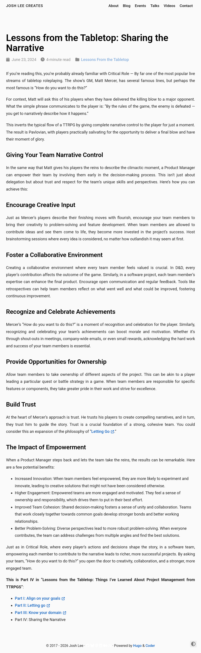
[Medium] (105, 646)
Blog (126, 6)
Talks (154, 6)
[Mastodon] (96, 646)
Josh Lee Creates (24, 6)
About (114, 6)
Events (140, 6)
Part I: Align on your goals (37, 598)
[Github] (87, 646)
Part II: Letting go (30, 605)
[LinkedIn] (100, 646)
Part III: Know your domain (38, 612)
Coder (150, 646)
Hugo (137, 646)
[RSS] (109, 646)
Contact (186, 6)
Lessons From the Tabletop (105, 59)
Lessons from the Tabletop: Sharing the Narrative (87, 42)
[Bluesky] (92, 646)
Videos (169, 6)
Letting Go (100, 431)
